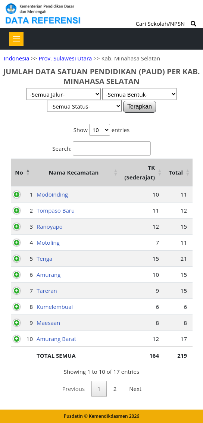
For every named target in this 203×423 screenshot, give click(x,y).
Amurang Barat (56, 338)
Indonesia (16, 58)
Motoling (48, 242)
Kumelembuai (55, 306)
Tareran (47, 290)
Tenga (44, 258)
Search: (101, 148)
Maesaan (48, 322)
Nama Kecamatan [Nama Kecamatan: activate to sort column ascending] (74, 172)
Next (135, 388)
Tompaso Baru (56, 210)
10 (29, 338)
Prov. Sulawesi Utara (65, 58)
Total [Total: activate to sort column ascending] (176, 172)
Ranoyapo (50, 226)
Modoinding (52, 194)
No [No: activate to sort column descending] (19, 172)
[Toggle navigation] (16, 39)
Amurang (48, 274)
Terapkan (139, 106)
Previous (73, 388)
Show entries (101, 130)
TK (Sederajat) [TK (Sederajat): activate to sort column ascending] (139, 172)
